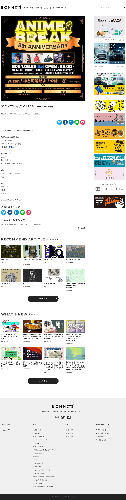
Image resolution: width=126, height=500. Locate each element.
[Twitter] (59, 122)
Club (28, 114)
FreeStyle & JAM (39, 473)
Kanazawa (19, 114)
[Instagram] (57, 417)
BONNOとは (102, 430)
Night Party (37, 114)
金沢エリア (69, 433)
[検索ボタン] (123, 7)
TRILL (11, 147)
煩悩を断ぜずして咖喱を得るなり (45, 476)
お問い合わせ (102, 440)
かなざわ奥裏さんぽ (40, 480)
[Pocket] (82, 122)
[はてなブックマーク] (71, 122)
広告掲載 (101, 436)
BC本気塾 (37, 443)
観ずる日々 (38, 433)
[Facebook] (65, 122)
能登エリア (69, 430)
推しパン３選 (38, 463)
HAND (36, 460)
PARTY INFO (7, 114)
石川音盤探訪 (38, 446)
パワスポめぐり (39, 436)
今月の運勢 (38, 453)
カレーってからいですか (42, 470)
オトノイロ (38, 466)
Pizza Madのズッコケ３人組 (43, 486)
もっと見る (81, 228)
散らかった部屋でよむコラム (43, 450)
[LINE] (76, 122)
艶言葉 (36, 456)
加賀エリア (69, 436)
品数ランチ (38, 430)
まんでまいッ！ (39, 483)
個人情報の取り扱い (104, 433)
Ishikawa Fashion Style (41, 440)
